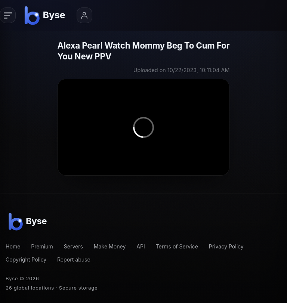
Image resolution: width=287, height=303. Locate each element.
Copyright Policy (26, 259)
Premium (42, 246)
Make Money (110, 246)
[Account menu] (84, 15)
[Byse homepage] (46, 15)
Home (13, 246)
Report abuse (73, 259)
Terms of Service (176, 246)
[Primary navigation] (8, 15)
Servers (73, 246)
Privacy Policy (226, 246)
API (140, 246)
